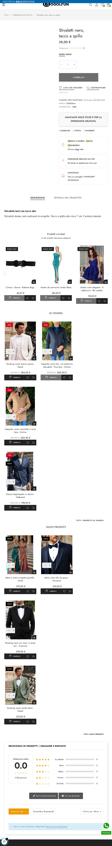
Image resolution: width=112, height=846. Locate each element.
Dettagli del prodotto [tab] (68, 197)
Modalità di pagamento (68, 820)
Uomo (32, 807)
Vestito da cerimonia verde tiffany (56, 287)
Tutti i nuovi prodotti (94, 601)
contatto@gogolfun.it (10, 782)
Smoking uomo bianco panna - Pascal (20, 365)
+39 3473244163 (9, 786)
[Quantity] (68, 64)
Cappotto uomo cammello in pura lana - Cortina (91, 365)
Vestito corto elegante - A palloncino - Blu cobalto (92, 289)
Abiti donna (35, 826)
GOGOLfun (71, 103)
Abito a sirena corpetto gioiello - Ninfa (20, 512)
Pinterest (90, 130)
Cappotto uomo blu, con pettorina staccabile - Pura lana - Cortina (56, 365)
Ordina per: (88, 678)
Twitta (77, 130)
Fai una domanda (71, 662)
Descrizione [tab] (37, 197)
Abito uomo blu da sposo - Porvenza (56, 512)
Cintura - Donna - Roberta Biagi (20, 287)
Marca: (62, 103)
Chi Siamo (6, 807)
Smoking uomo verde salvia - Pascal (20, 577)
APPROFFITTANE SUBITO (25, 1)
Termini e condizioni (67, 813)
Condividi (65, 130)
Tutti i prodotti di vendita (90, 454)
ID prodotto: (65, 106)
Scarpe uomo (36, 820)
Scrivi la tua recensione (44, 662)
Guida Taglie (65, 54)
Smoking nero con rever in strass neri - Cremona (92, 512)
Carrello (78, 77)
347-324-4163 (99, 99)
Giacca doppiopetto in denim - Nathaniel (20, 429)
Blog (4, 813)
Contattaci (6, 820)
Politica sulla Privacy (67, 807)
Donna (33, 813)
